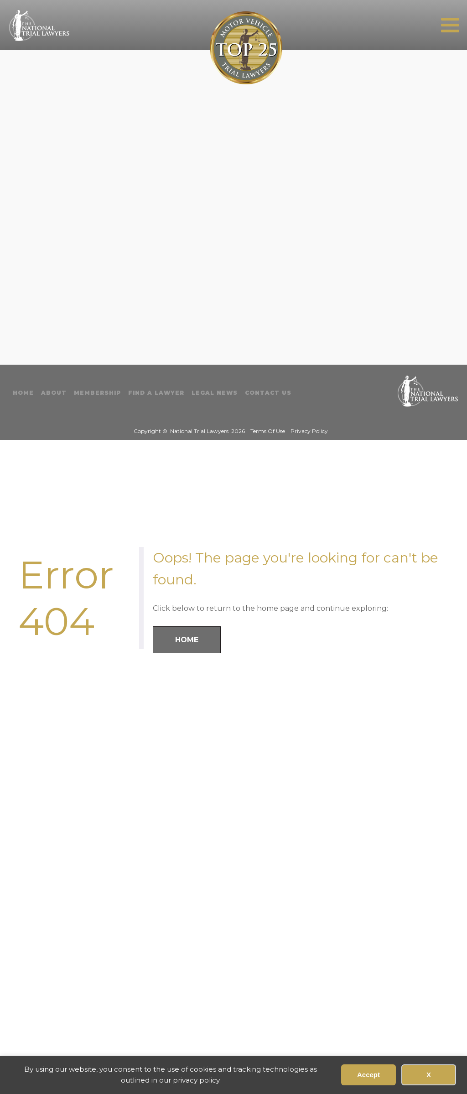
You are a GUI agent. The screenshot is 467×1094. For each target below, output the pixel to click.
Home (23, 392)
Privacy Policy (309, 431)
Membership (97, 392)
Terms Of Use (267, 431)
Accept (368, 1075)
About (54, 392)
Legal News (215, 392)
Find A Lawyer (156, 392)
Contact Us (268, 392)
